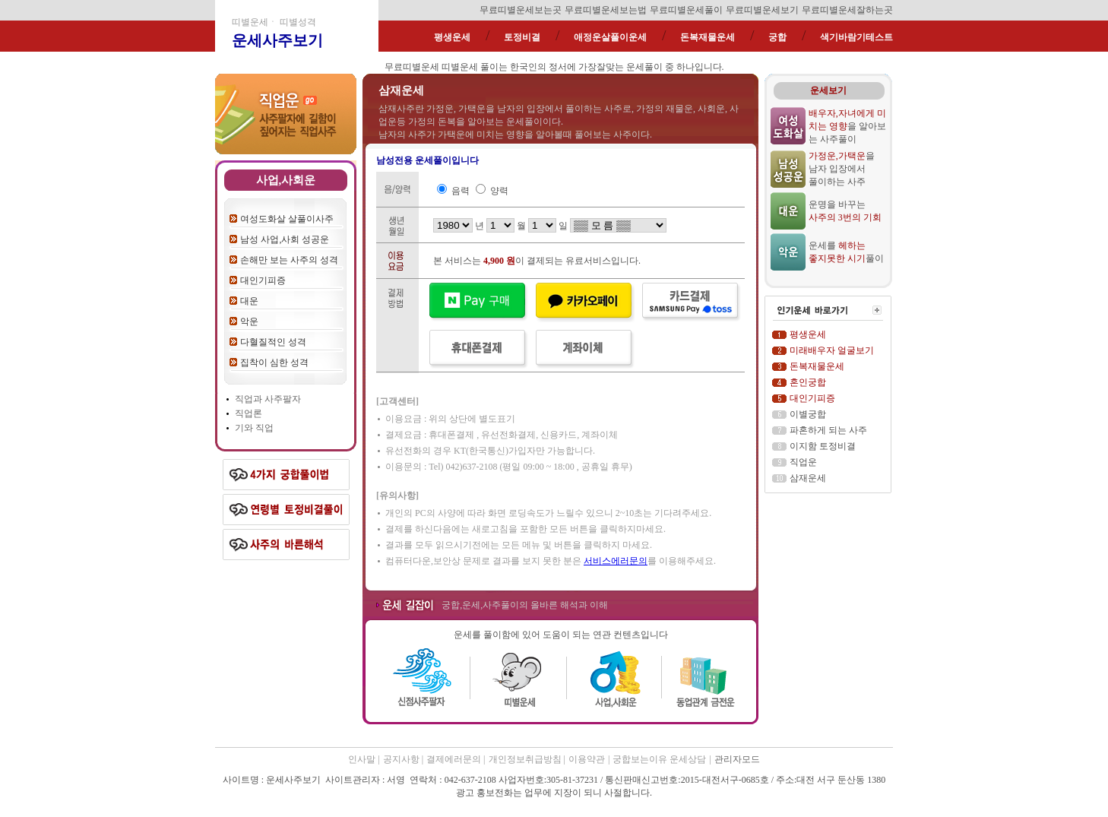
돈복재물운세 (707, 37)
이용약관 (586, 759)
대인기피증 (263, 280)
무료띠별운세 (412, 67)
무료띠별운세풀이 (686, 10)
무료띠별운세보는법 (606, 10)
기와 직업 (254, 428)
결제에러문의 (454, 759)
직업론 (248, 413)
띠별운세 (460, 67)
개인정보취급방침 (526, 759)
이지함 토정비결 (823, 446)
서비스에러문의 (615, 561)
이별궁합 (808, 414)
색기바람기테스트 (856, 37)
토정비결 (522, 37)
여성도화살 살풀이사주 (287, 219)
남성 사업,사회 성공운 (284, 239)
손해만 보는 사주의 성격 (289, 260)
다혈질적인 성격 (273, 342)
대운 (249, 301)
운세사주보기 (277, 40)
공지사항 (402, 759)
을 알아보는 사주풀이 (847, 126)
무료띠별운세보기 (762, 10)
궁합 (777, 37)
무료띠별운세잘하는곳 (847, 10)
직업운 (803, 462)
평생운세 (452, 37)
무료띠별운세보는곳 (521, 10)
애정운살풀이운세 (610, 37)
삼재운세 (808, 478)
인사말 (361, 759)
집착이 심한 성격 (274, 362)
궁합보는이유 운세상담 (659, 759)
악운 (249, 321)
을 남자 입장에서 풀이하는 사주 (842, 168)
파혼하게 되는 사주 (828, 430)
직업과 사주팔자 (268, 399)
